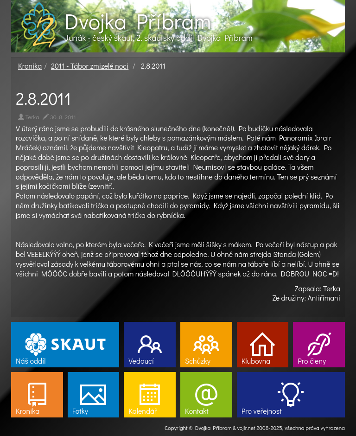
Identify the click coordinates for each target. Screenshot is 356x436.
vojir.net (246, 427)
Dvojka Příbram (137, 20)
